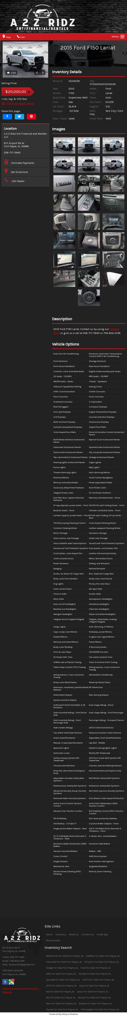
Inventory (60, 934)
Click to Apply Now (17, 104)
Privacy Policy (9, 988)
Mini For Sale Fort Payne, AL (61, 997)
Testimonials (53, 940)
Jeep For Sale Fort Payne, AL (94, 985)
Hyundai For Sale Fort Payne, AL (63, 979)
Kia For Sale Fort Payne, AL (60, 991)
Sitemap (8, 992)
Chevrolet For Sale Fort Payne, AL (64, 962)
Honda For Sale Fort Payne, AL (95, 973)
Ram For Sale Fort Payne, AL (61, 1003)
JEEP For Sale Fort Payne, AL (61, 985)
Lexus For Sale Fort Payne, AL (92, 991)
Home (49, 934)
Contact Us (22, 988)
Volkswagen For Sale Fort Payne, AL (100, 1009)
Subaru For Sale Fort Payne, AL (95, 1003)
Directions (34, 988)
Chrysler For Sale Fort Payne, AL (101, 962)
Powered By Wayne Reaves (63, 1014)
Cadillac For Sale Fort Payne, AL (103, 956)
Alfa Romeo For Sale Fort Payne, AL (65, 956)
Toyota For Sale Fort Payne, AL (62, 1009)
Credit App (102, 934)
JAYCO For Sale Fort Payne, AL (98, 979)
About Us (74, 934)
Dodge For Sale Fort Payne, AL (62, 967)
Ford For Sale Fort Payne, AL (96, 967)
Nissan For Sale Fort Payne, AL (94, 997)
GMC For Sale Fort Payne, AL (61, 973)
